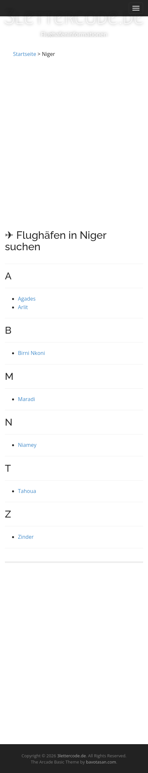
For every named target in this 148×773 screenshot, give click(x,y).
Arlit (23, 307)
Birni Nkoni (31, 353)
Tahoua (27, 491)
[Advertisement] (74, 135)
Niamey (27, 444)
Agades (27, 298)
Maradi (26, 399)
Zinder (26, 536)
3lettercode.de (74, 17)
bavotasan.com (101, 762)
